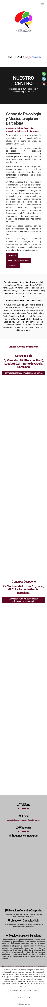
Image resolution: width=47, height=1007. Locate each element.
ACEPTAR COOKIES (23, 998)
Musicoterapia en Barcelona (12, 967)
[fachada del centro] (23, 778)
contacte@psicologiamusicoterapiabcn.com (23, 820)
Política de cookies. (23, 1004)
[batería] (23, 716)
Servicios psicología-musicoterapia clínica (23, 373)
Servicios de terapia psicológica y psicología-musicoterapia (23, 599)
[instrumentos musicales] (23, 622)
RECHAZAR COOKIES (17, 991)
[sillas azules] (23, 519)
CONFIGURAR (32, 991)
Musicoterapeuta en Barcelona (34, 967)
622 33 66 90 (23, 808)
